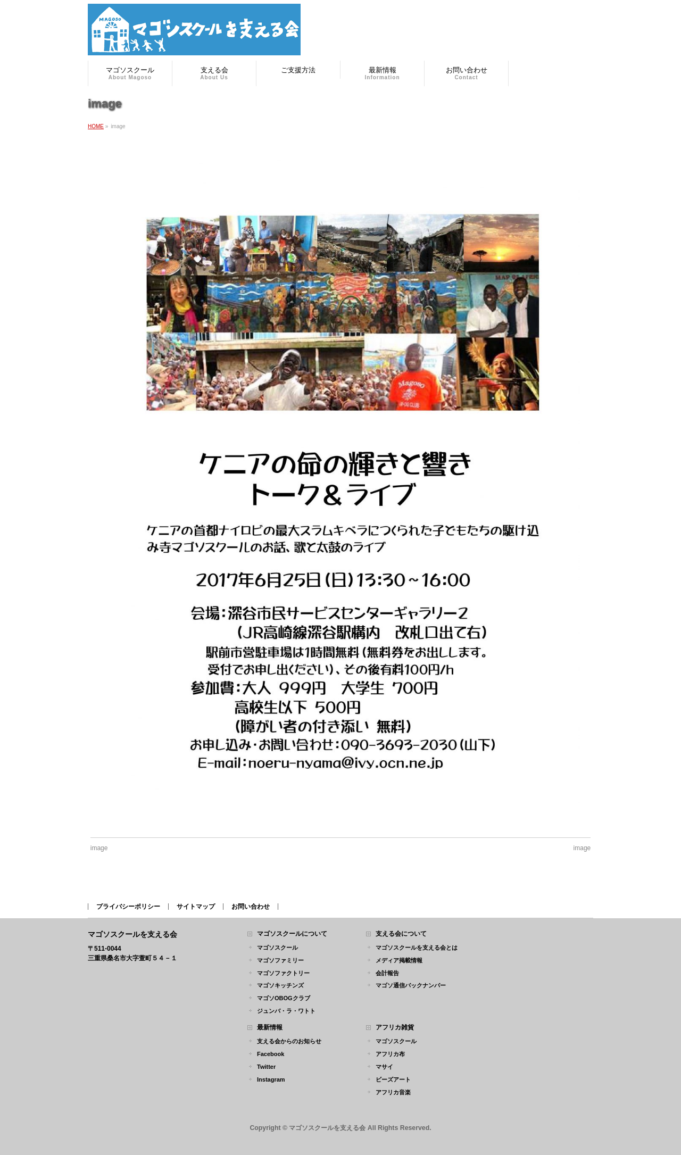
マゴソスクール (277, 947)
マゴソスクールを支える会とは (417, 947)
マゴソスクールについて (292, 933)
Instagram (271, 1079)
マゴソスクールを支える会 (327, 1128)
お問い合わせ (250, 906)
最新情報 (270, 1027)
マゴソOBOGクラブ (283, 998)
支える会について (401, 933)
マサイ (384, 1066)
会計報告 (387, 973)
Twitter (266, 1066)
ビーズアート (393, 1079)
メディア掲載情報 (399, 960)
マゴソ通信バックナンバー (411, 985)
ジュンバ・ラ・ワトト (286, 1011)
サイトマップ (196, 906)
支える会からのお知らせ (289, 1041)
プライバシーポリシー (128, 906)
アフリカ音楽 (393, 1092)
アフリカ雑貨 (395, 1027)
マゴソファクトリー (283, 973)
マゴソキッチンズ (280, 985)
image (99, 848)
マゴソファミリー (280, 960)
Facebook (270, 1054)
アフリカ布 (390, 1054)
